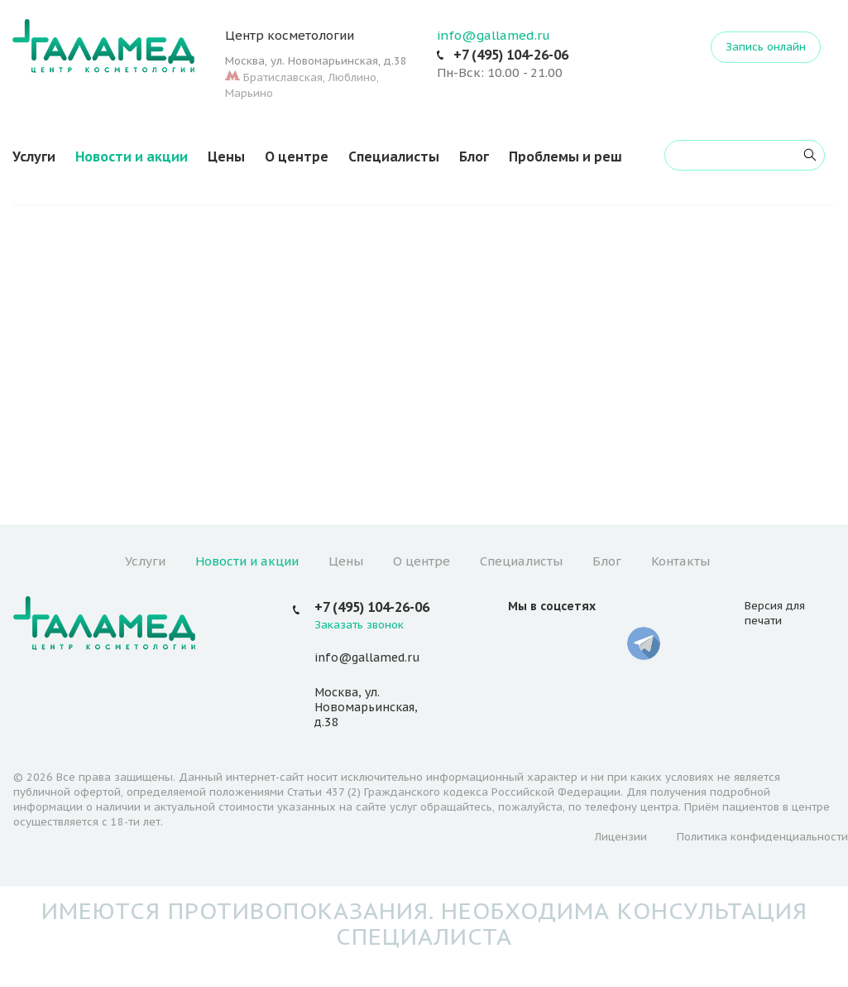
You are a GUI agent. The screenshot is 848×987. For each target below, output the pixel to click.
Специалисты (393, 156)
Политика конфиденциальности (762, 837)
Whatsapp (603, 643)
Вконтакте (524, 643)
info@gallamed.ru (493, 35)
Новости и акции (131, 156)
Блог (474, 156)
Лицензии (621, 837)
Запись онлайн (766, 47)
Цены (226, 156)
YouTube (564, 643)
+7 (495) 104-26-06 (510, 54)
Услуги (33, 156)
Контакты (680, 561)
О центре (296, 156)
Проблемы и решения (581, 156)
